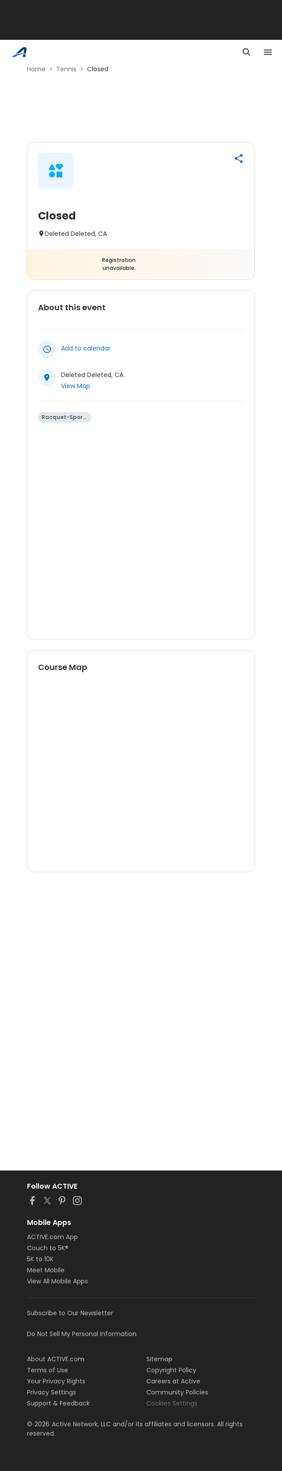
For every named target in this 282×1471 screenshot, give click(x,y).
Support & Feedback (58, 1403)
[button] (238, 158)
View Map (75, 385)
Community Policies (177, 1392)
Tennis (66, 69)
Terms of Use (47, 1370)
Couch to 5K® (48, 1248)
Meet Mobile (46, 1270)
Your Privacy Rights (56, 1381)
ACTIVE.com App (52, 1236)
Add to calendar (86, 348)
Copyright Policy (171, 1370)
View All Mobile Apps (57, 1281)
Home (36, 69)
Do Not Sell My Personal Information (82, 1333)
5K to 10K (40, 1259)
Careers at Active (173, 1381)
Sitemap (159, 1359)
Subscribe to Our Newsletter (70, 1313)
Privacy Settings (51, 1392)
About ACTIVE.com (55, 1359)
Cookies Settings (172, 1403)
